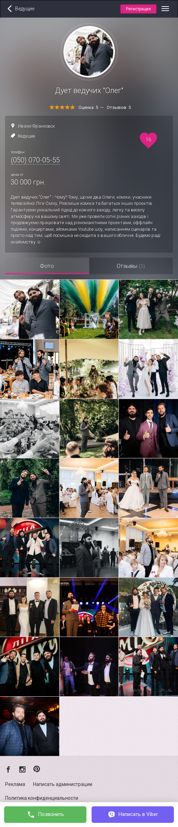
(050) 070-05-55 (35, 160)
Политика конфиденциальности (41, 798)
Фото (47, 265)
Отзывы (131, 265)
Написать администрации (62, 784)
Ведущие (26, 136)
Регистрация (138, 9)
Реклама (15, 784)
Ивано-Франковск (36, 126)
